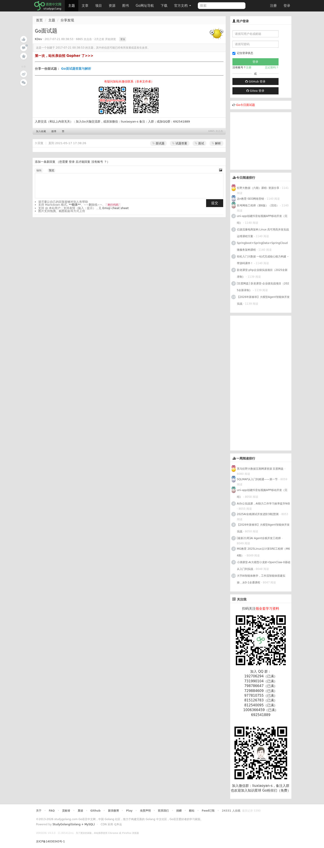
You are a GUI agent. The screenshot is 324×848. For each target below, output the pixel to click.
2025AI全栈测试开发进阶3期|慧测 (258, 514)
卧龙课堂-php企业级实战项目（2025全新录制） (262, 273)
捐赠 (179, 810)
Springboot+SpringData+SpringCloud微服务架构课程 (262, 246)
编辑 (39, 170)
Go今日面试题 (245, 105)
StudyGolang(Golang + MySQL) (73, 824)
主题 (71, 6)
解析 (216, 143)
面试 (199, 143)
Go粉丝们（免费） (276, 790)
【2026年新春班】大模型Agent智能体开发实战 (263, 300)
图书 (125, 6)
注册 (273, 6)
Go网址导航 (145, 4)
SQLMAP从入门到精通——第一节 (257, 479)
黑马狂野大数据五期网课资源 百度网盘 (260, 468)
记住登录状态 (242, 53)
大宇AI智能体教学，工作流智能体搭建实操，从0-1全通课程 (261, 579)
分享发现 (67, 20)
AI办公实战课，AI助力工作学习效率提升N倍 (263, 503)
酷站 (191, 810)
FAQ (52, 810)
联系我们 (163, 810)
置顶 (122, 39)
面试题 (158, 143)
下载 (164, 6)
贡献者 (66, 810)
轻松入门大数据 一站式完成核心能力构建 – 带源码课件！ (263, 260)
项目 (98, 6)
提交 (214, 203)
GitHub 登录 (255, 81)
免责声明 (145, 810)
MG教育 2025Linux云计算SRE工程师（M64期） (263, 552)
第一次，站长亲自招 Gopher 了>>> (64, 56)
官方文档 (182, 6)
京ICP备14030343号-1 (50, 841)
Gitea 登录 (255, 90)
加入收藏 (41, 131)
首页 (39, 20)
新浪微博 (113, 810)
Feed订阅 (208, 810)
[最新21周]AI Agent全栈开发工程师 (259, 538)
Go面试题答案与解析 (76, 68)
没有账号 (97, 161)
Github (95, 810)
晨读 (80, 810)
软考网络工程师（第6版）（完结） (258, 205)
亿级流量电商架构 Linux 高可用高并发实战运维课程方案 (263, 233)
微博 (53, 131)
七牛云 (118, 824)
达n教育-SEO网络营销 (250, 198)
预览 (51, 170)
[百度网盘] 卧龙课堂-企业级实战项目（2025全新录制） (263, 287)
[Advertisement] (264, 140)
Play (129, 810)
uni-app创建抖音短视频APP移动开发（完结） (262, 219)
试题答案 (179, 143)
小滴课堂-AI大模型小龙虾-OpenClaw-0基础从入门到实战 (263, 566)
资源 (112, 6)
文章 (85, 6)
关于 (38, 810)
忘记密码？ (272, 67)
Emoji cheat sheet (115, 208)
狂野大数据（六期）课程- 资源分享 (258, 188)
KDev (38, 39)
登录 (287, 6)
